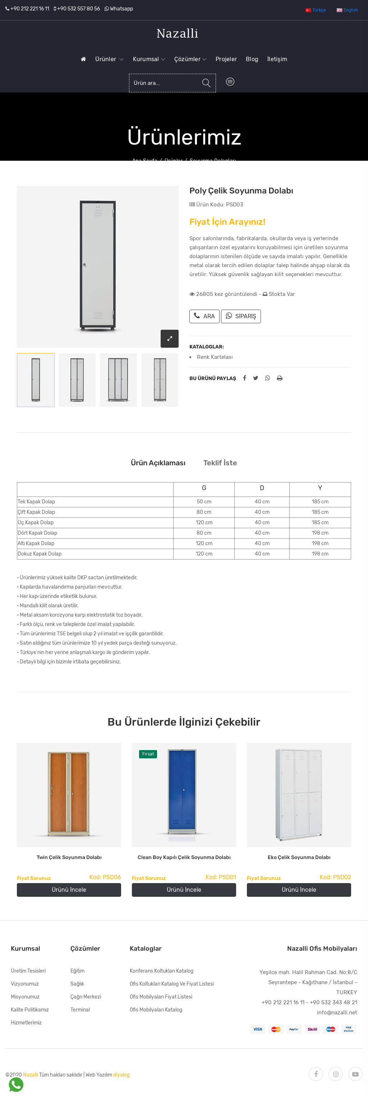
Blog (252, 59)
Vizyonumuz (25, 984)
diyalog (121, 1075)
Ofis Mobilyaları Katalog (156, 1010)
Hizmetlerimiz (26, 1023)
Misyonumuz (25, 997)
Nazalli (30, 1075)
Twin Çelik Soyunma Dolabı (69, 857)
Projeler (226, 59)
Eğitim (77, 971)
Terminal (80, 1010)
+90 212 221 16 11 (29, 9)
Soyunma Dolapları (213, 161)
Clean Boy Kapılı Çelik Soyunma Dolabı (184, 857)
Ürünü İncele (69, 889)
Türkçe (315, 10)
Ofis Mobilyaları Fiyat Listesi (161, 997)
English (347, 10)
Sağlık (77, 984)
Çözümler (190, 59)
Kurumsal (149, 59)
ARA (204, 316)
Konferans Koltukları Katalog (161, 971)
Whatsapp (121, 9)
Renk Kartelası (215, 357)
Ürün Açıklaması (158, 462)
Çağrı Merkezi (85, 997)
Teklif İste (220, 462)
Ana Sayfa (145, 161)
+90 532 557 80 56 (78, 9)
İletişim (277, 59)
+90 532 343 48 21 (333, 1002)
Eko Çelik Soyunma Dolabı (299, 857)
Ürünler (109, 59)
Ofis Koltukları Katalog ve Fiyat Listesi (172, 984)
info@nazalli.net (337, 1012)
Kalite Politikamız (30, 1010)
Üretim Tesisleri (28, 971)
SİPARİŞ (241, 316)
